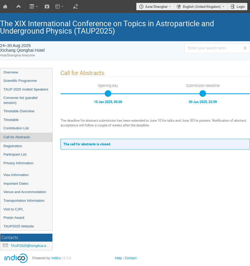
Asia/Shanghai (156, 6)
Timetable (11, 120)
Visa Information (16, 175)
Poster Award (13, 218)
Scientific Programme (20, 81)
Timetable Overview (18, 111)
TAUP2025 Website (18, 226)
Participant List (14, 154)
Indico (56, 258)
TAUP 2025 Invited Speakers (25, 89)
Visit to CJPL (13, 209)
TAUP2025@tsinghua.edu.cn (32, 245)
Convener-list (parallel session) (20, 100)
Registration (12, 146)
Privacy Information (18, 163)
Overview (10, 72)
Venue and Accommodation (24, 192)
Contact (131, 258)
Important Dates (15, 183)
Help (118, 258)
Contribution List (16, 128)
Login (241, 6)
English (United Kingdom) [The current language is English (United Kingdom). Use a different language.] (202, 6)
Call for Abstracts (16, 137)
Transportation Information (23, 201)
